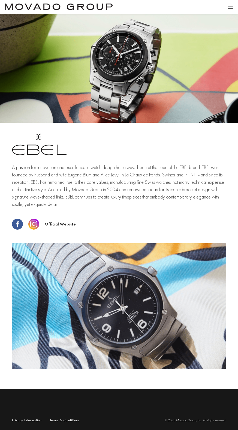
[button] (230, 7)
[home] (59, 7)
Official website (60, 224)
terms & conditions (65, 420)
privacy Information (27, 420)
